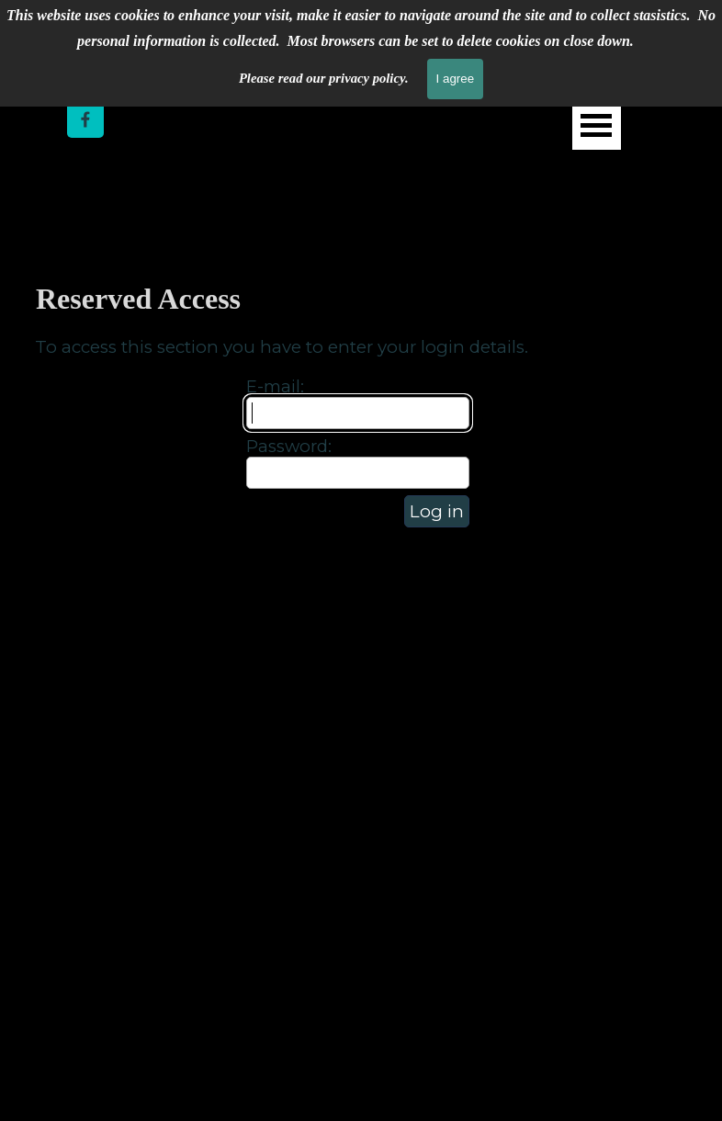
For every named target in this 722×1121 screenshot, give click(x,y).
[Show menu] (596, 125)
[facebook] (85, 119)
